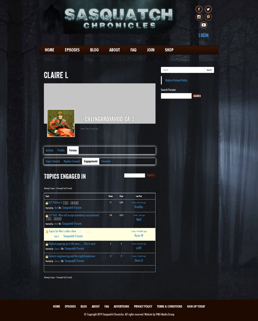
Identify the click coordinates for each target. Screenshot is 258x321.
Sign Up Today (196, 306)
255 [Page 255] (60, 219)
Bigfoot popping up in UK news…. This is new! (72, 244)
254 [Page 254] (56, 219)
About (114, 50)
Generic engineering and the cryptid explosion (72, 256)
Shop (169, 50)
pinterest (208, 17)
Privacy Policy (143, 306)
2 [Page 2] (66, 203)
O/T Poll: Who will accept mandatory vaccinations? (74, 215)
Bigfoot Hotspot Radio (176, 80)
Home (49, 50)
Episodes (72, 50)
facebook (199, 9)
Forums (73, 150)
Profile (61, 150)
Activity (49, 150)
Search (209, 69)
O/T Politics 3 (55, 202)
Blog (94, 50)
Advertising (121, 306)
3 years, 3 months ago (139, 243)
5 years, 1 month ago (139, 256)
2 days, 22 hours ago (139, 202)
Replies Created (72, 161)
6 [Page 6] (89, 231)
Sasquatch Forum (72, 207)
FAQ (133, 50)
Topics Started (53, 161)
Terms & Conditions (169, 306)
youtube (203, 25)
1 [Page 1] (64, 203)
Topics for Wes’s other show (62, 231)
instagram (199, 17)
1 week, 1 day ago (139, 215)
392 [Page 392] (72, 203)
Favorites (106, 161)
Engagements (90, 161)
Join (150, 50)
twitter (208, 9)
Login (204, 35)
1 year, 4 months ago (139, 231)
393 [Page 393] (76, 203)
